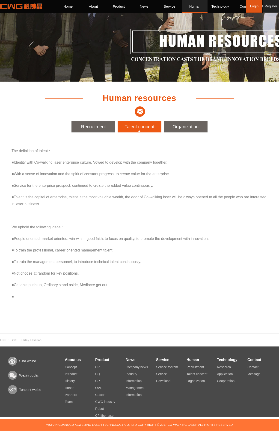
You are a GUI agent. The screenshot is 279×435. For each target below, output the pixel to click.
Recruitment (93, 126)
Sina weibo (27, 361)
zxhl (14, 340)
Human (194, 6)
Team (69, 402)
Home (68, 6)
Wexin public (29, 375)
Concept (71, 367)
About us (73, 360)
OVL (98, 388)
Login (254, 6)
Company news (137, 367)
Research (224, 367)
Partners (71, 395)
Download (163, 381)
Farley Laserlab (31, 340)
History (70, 381)
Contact (246, 6)
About (93, 6)
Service (169, 6)
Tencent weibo (30, 390)
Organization (185, 126)
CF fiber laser (105, 415)
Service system (167, 367)
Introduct (71, 374)
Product (119, 6)
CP (97, 367)
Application (225, 374)
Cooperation (225, 381)
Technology (220, 6)
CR (97, 381)
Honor (69, 388)
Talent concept (139, 126)
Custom (100, 395)
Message (254, 374)
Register (270, 6)
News (144, 6)
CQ (97, 374)
